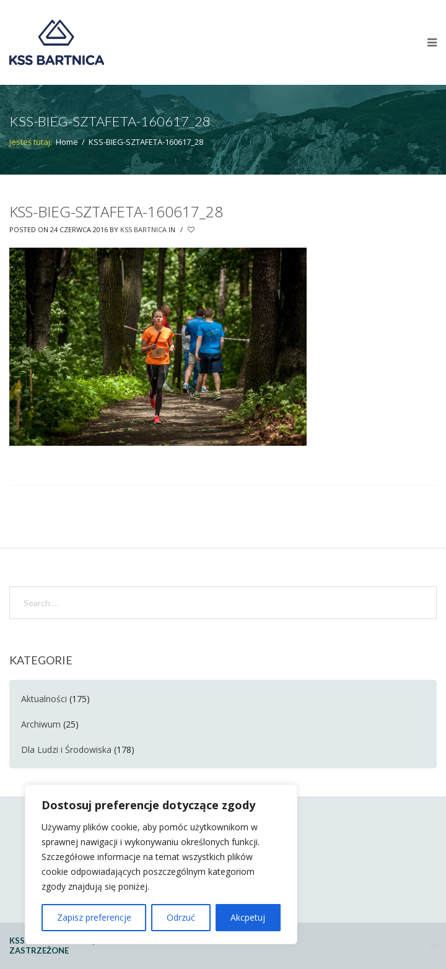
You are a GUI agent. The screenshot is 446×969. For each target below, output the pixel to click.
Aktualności (44, 699)
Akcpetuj (247, 917)
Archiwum (41, 724)
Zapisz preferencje (94, 917)
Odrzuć (181, 917)
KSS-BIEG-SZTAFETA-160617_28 (116, 211)
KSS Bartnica (143, 229)
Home (67, 141)
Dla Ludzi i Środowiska (66, 749)
